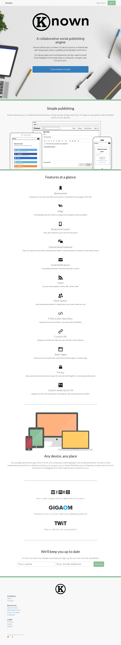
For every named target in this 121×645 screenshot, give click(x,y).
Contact (10, 601)
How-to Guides (13, 612)
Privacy (10, 622)
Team (9, 598)
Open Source (101, 3)
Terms (9, 624)
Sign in (111, 3)
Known (8, 2)
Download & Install (60, 69)
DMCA (10, 626)
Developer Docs (13, 610)
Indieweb (11, 615)
